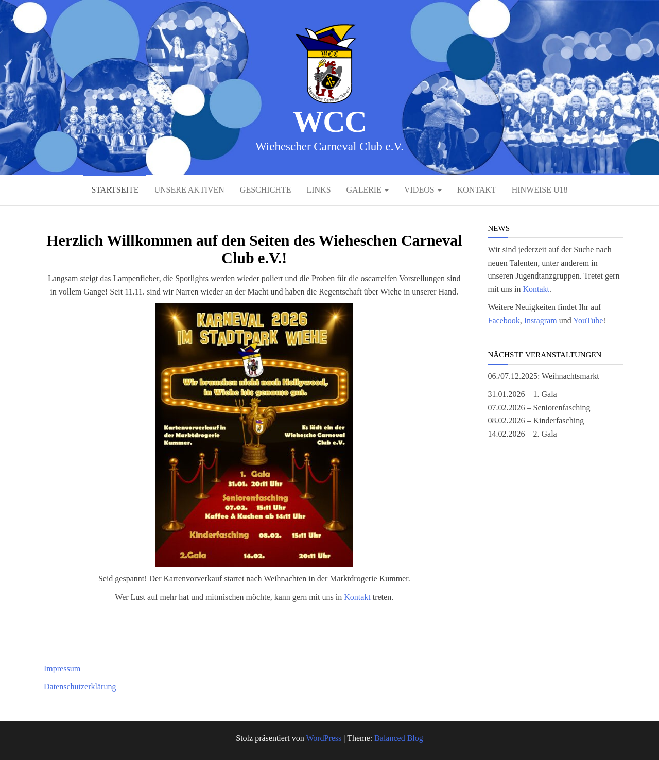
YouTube (588, 320)
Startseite (114, 189)
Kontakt (476, 189)
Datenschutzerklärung (80, 686)
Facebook (504, 320)
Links (318, 189)
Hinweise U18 (540, 189)
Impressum (62, 668)
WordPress (323, 738)
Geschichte (265, 189)
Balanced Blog (398, 738)
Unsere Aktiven (189, 189)
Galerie (367, 189)
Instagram (540, 320)
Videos (423, 189)
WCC (329, 122)
